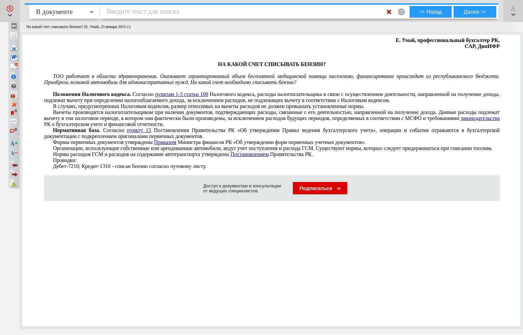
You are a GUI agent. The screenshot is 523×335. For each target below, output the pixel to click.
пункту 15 (139, 130)
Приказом (165, 142)
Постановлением (249, 154)
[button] (10, 11)
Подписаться (320, 188)
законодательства (480, 118)
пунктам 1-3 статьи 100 (181, 94)
